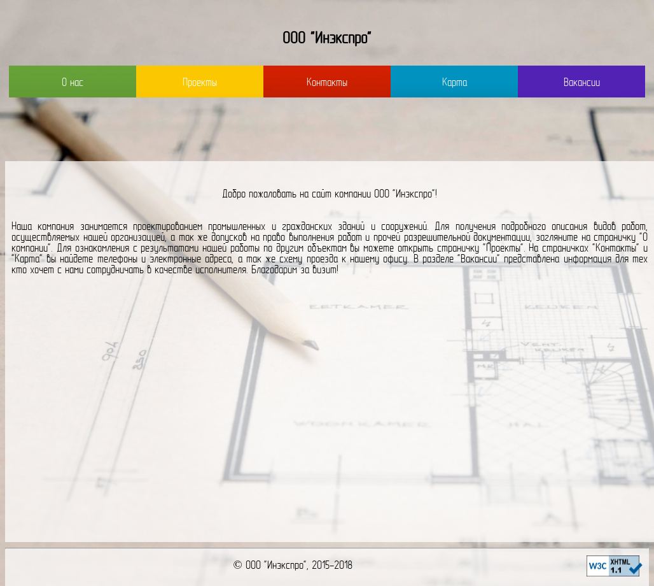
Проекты (200, 83)
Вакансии (582, 83)
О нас (72, 83)
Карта (454, 83)
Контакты (327, 83)
